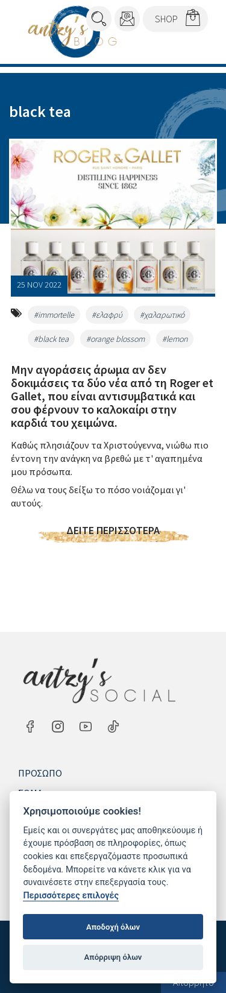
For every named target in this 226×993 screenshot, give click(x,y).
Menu (191, 48)
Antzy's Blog (72, 31)
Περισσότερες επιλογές (71, 896)
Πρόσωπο (40, 773)
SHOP (166, 19)
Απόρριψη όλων (113, 957)
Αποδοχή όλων (113, 927)
